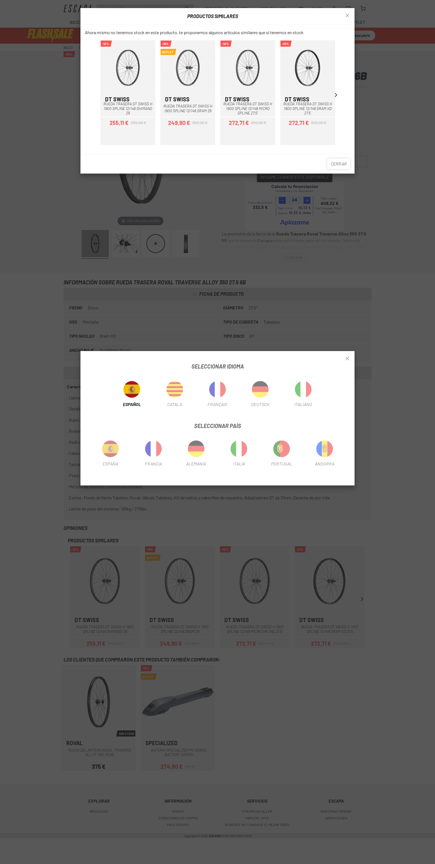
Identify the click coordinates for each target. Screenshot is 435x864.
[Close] (347, 358)
